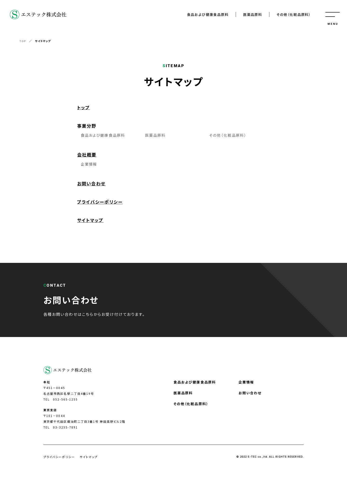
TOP (22, 41)
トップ (83, 107)
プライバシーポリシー (100, 202)
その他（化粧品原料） (294, 14)
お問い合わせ (91, 183)
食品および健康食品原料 (208, 14)
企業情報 (89, 164)
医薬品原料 (252, 14)
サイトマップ (90, 220)
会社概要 (86, 154)
